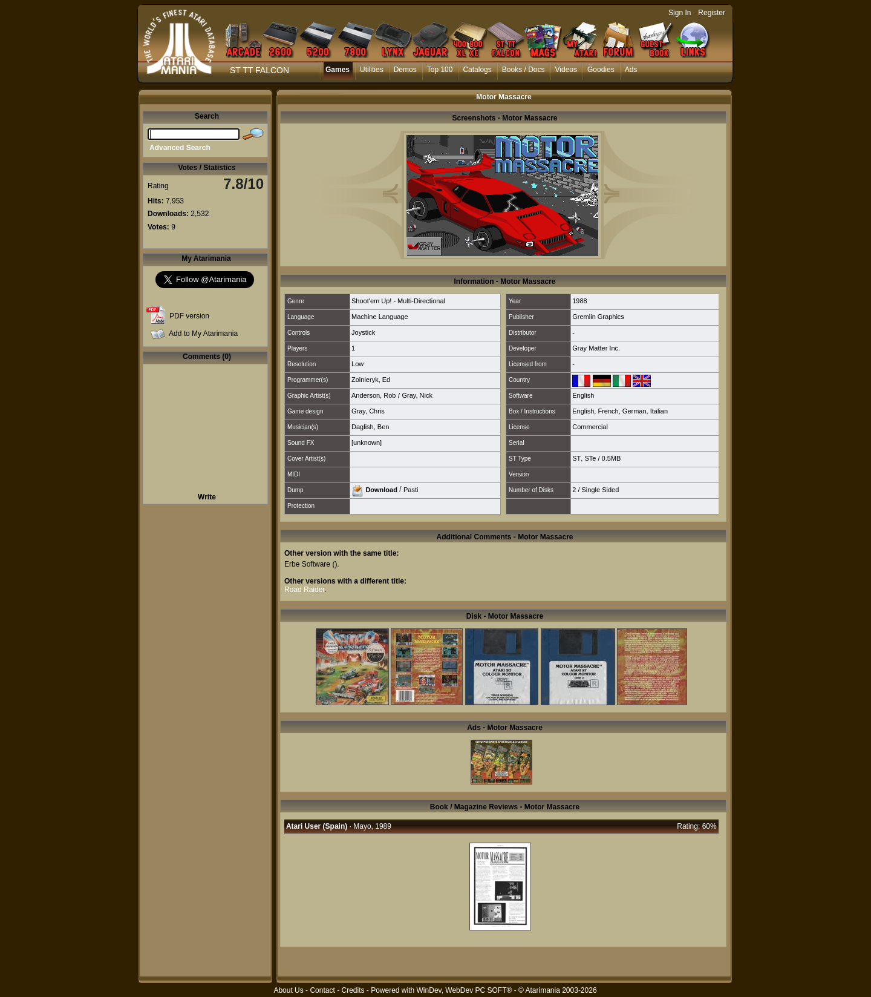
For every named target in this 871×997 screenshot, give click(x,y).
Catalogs (477, 69)
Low (357, 363)
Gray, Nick (417, 395)
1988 (579, 300)
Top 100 (440, 69)
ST (576, 458)
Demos (405, 69)
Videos (566, 69)
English (583, 395)
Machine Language (379, 316)
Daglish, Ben (370, 426)
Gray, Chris (368, 411)
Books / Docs (523, 69)
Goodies (601, 69)
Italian (659, 411)
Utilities (371, 69)
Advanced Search (179, 147)
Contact (322, 990)
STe (590, 458)
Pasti (410, 489)
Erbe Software (307, 564)
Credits (352, 990)
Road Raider (304, 589)
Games (337, 69)
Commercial (590, 426)
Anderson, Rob (373, 395)
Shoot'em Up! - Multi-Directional (398, 300)
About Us (288, 990)
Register (711, 12)
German (634, 411)
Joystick (363, 332)
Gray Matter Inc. (596, 348)
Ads (631, 69)
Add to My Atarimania (203, 333)
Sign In (679, 12)
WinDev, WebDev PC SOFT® (464, 990)
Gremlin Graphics (598, 316)
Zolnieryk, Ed (370, 379)
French (608, 411)
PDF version (189, 316)
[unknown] (366, 442)
